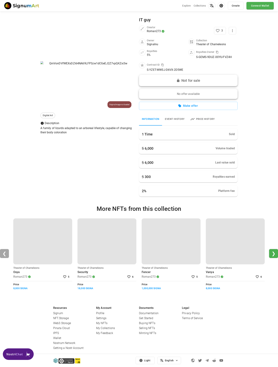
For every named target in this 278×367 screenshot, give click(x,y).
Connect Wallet (260, 5)
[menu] (211, 5)
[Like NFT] (220, 30)
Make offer (188, 106)
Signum (58, 313)
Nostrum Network (64, 343)
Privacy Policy (191, 313)
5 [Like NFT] (66, 277)
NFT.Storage (61, 318)
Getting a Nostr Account (68, 348)
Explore (186, 5)
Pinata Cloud (61, 328)
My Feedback (104, 333)
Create (235, 5)
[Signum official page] (192, 360)
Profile (100, 313)
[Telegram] (207, 360)
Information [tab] (150, 119)
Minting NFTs (147, 333)
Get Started (146, 318)
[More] (232, 30)
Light (145, 360)
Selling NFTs (147, 328)
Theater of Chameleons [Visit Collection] (26, 267)
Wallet (57, 338)
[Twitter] (200, 360)
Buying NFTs (147, 323)
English (169, 360)
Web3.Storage (62, 323)
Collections (200, 5)
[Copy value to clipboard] (217, 52)
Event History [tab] (174, 119)
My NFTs (101, 323)
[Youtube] (221, 360)
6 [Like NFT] (130, 277)
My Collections (105, 328)
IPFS (56, 333)
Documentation (149, 313)
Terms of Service (192, 318)
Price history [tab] (203, 119)
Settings (101, 318)
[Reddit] (214, 360)
